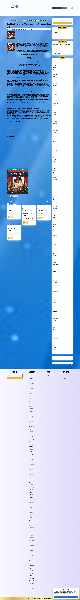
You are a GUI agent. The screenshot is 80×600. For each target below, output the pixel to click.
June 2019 (54, 110)
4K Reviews (54, 30)
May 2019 (54, 112)
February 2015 (55, 226)
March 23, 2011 (41, 212)
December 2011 (55, 311)
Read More (11, 216)
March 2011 (54, 331)
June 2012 (54, 298)
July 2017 (54, 161)
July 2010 (54, 349)
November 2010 (55, 340)
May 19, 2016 (11, 212)
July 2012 (54, 295)
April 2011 (54, 329)
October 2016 (55, 181)
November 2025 (55, 60)
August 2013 (54, 266)
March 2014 (54, 251)
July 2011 (54, 322)
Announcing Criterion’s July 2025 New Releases (60, 48)
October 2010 (55, 342)
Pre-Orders (15, 196)
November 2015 (55, 206)
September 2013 (55, 264)
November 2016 (55, 179)
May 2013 (54, 273)
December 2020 (55, 87)
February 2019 (55, 119)
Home (20, 7)
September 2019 (55, 103)
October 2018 (55, 128)
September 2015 (55, 210)
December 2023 (55, 85)
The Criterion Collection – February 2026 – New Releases (61, 44)
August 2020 (55, 89)
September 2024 (55, 74)
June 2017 (54, 163)
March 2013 (54, 278)
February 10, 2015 (26, 217)
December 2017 (55, 150)
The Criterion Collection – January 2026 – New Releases (61, 46)
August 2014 (54, 239)
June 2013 (54, 271)
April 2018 (54, 141)
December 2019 (55, 96)
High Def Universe (14, 20)
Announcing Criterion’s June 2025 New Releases (60, 51)
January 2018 (55, 148)
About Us (26, 7)
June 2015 (54, 217)
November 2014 (55, 233)
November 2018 (55, 125)
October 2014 (55, 235)
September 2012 (55, 291)
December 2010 (55, 338)
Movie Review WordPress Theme (33, 598)
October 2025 (55, 63)
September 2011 (55, 318)
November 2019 (55, 98)
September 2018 (55, 130)
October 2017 (55, 154)
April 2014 (54, 248)
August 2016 (54, 186)
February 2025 (55, 69)
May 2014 (54, 246)
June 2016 (54, 190)
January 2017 (55, 175)
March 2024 (54, 81)
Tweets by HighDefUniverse (57, 357)
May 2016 (54, 192)
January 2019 (55, 121)
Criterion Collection (56, 32)
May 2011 (54, 327)
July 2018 (54, 134)
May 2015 (54, 219)
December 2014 (55, 230)
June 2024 (54, 76)
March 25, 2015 (10, 29)
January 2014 (55, 255)
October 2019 (55, 101)
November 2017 (55, 152)
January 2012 (55, 309)
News (11, 196)
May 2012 (54, 300)
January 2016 (55, 201)
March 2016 (54, 197)
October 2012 (55, 289)
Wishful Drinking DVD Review (13, 229)
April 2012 (54, 302)
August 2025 (55, 65)
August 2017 (54, 159)
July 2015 (54, 215)
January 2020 (55, 94)
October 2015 (55, 208)
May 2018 (54, 139)
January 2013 (55, 282)
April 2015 (54, 222)
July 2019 (54, 107)
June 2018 (54, 136)
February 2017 (55, 172)
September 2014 (55, 237)
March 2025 (54, 67)
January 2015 (55, 228)
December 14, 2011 (12, 232)
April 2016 (54, 195)
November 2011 (55, 313)
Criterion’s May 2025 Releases (57, 53)
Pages (23, 7)
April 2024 (54, 78)
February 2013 (55, 280)
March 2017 (54, 170)
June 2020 (54, 92)
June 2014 (54, 244)
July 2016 (54, 188)
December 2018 (55, 123)
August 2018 (54, 132)
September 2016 (55, 183)
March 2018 (54, 143)
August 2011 (54, 320)
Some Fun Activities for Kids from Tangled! (43, 209)
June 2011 (54, 325)
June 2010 (54, 351)
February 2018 (55, 145)
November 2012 (55, 286)
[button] (77, 589)
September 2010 (55, 345)
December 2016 (55, 177)
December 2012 (55, 284)
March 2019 (54, 116)
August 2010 (54, 347)
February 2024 (55, 83)
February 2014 (55, 253)
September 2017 (55, 157)
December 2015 (55, 204)
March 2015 (54, 224)
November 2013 (55, 260)
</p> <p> (10, 144)
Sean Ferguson (17, 29)
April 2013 (54, 275)
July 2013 (54, 269)
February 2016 (55, 199)
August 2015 (54, 213)
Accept (66, 597)
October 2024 (55, 72)
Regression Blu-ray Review (12, 209)
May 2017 (54, 166)
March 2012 (54, 304)
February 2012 (55, 307)
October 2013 (55, 262)
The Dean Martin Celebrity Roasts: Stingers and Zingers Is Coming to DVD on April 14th (28, 212)
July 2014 (54, 242)
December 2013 (55, 257)
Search (62, 22)
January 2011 (55, 336)
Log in (48, 375)
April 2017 (54, 168)
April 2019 (54, 114)
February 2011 (55, 333)
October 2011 (55, 316)
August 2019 (54, 105)
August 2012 (54, 293)
